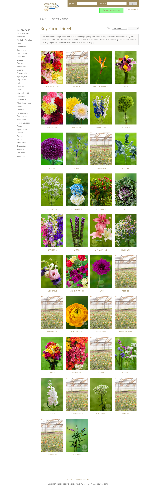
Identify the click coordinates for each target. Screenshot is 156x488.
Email (74, 4)
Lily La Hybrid (23, 93)
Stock (19, 139)
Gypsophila (22, 73)
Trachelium (21, 146)
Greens (20, 70)
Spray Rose (22, 129)
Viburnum (21, 152)
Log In (133, 4)
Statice (20, 136)
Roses (19, 126)
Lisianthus (21, 99)
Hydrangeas (22, 76)
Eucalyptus (21, 66)
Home (43, 19)
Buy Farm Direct (60, 19)
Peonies (20, 109)
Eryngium (21, 63)
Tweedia (20, 149)
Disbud (20, 60)
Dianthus (21, 56)
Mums (19, 106)
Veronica (20, 156)
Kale (19, 83)
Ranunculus (22, 116)
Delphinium (22, 53)
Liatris (20, 89)
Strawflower (22, 142)
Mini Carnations (24, 103)
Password (102, 4)
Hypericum (21, 79)
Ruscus (20, 132)
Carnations (21, 46)
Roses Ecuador (23, 123)
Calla (19, 43)
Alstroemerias (23, 33)
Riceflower (21, 119)
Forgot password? (132, 9)
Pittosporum (22, 113)
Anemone (21, 36)
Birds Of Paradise (24, 40)
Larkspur (20, 86)
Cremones (21, 50)
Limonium (21, 96)
